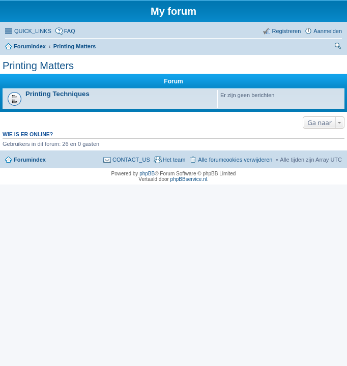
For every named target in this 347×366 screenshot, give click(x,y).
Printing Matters (74, 46)
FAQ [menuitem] (69, 31)
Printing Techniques (57, 94)
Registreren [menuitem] (286, 31)
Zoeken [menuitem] (339, 47)
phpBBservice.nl (188, 179)
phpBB (147, 173)
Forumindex (30, 46)
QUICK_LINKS (32, 31)
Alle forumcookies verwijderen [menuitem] (235, 160)
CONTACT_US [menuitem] (131, 160)
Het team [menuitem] (174, 160)
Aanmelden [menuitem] (327, 31)
